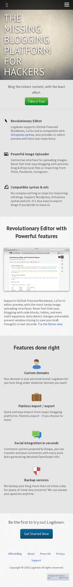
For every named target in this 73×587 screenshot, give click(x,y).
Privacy (60, 553)
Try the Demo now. (50, 324)
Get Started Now (36, 533)
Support (36, 560)
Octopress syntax (22, 135)
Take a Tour (36, 101)
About (30, 553)
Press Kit (45, 553)
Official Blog (15, 553)
